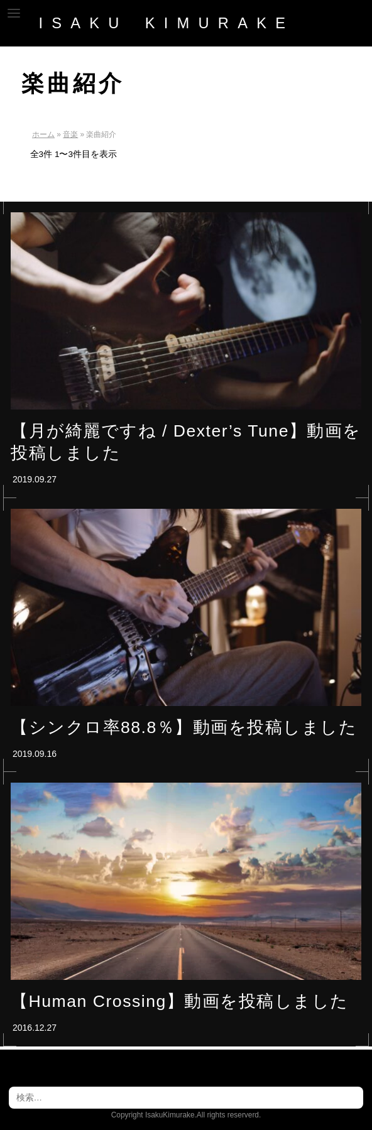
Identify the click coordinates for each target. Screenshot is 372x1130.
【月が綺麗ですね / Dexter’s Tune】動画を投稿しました (186, 441)
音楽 (70, 134)
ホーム (43, 134)
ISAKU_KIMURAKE (166, 23)
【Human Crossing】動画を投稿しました (180, 1001)
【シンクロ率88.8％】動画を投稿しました (184, 727)
